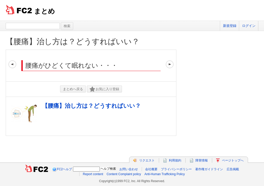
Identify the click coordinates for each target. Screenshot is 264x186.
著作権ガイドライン (209, 169)
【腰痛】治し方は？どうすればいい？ (72, 41)
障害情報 (201, 160)
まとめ (44, 11)
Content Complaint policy (123, 174)
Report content (93, 174)
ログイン (248, 26)
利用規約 (175, 160)
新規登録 (229, 26)
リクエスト (147, 160)
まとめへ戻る (73, 89)
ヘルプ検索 (108, 168)
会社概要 (151, 169)
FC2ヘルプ (64, 169)
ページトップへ (233, 160)
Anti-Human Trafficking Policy (164, 174)
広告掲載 (233, 169)
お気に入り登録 (104, 89)
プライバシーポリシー (176, 169)
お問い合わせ (128, 169)
